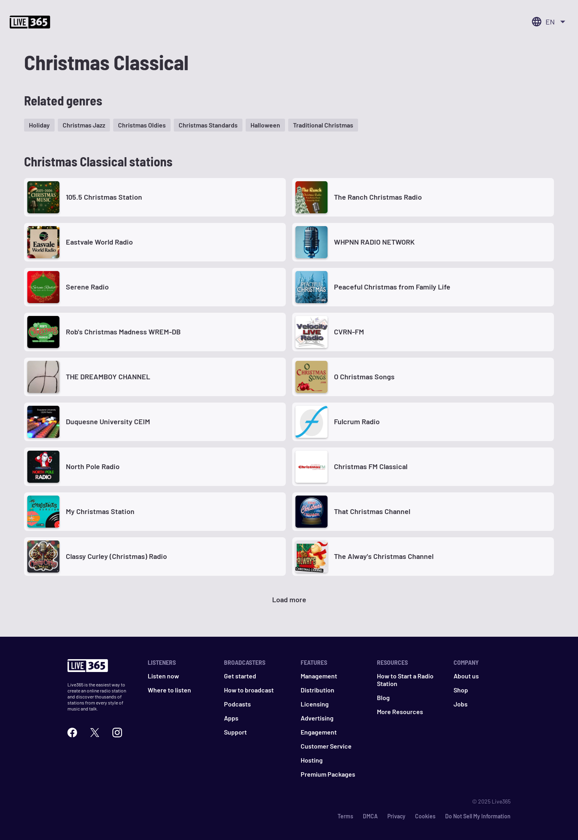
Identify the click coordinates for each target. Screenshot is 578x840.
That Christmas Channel (372, 511)
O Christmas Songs (364, 376)
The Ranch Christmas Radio (378, 196)
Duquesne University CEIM (108, 421)
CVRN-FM (349, 331)
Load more (289, 599)
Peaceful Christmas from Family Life (392, 286)
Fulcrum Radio (357, 421)
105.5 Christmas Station (104, 196)
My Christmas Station (100, 511)
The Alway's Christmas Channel (384, 556)
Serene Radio (87, 286)
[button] (39, 125)
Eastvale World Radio (99, 241)
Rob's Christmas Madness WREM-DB (123, 331)
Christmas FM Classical (370, 466)
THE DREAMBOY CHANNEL (108, 376)
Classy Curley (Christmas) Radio (116, 556)
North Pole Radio (93, 466)
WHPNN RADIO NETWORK (374, 241)
